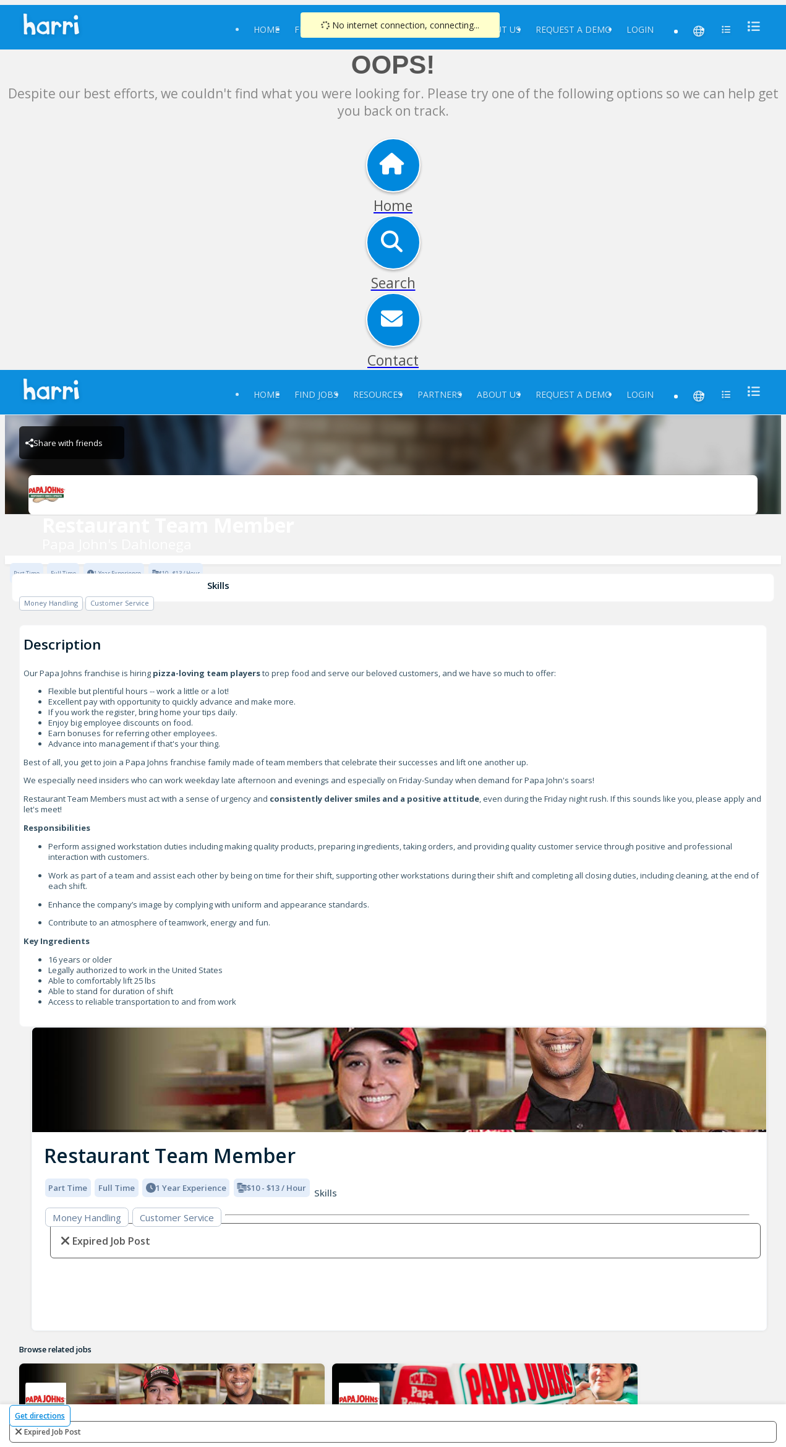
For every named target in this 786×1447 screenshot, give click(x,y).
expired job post (52, 1432)
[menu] (750, 26)
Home (267, 29)
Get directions (40, 1416)
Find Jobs (316, 394)
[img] (399, 1080)
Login (640, 29)
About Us (499, 394)
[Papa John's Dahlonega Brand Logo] (392, 495)
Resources (378, 394)
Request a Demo (574, 29)
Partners (439, 394)
